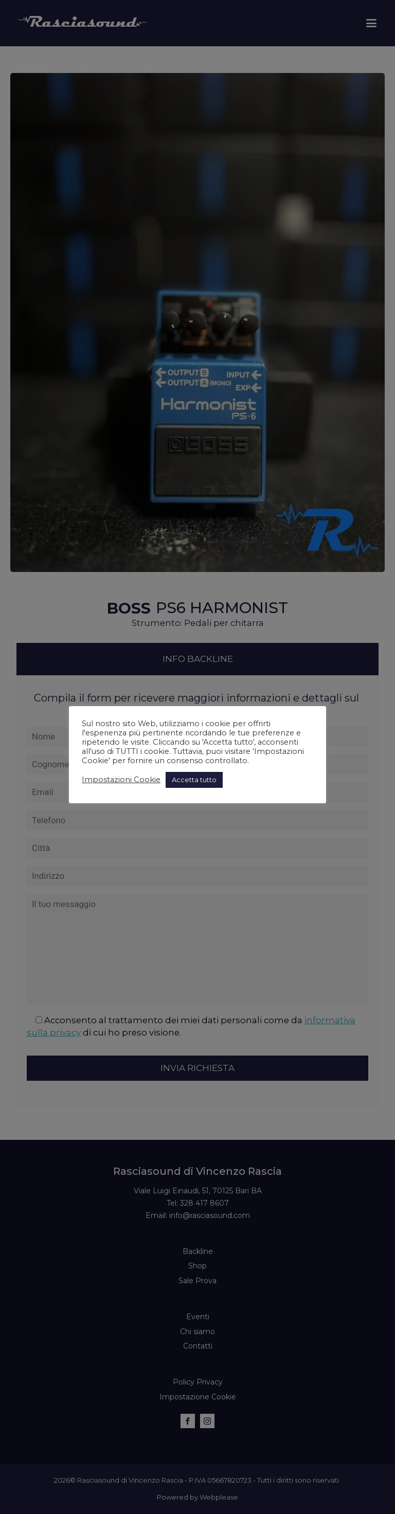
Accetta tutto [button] (194, 780)
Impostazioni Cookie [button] (121, 779)
